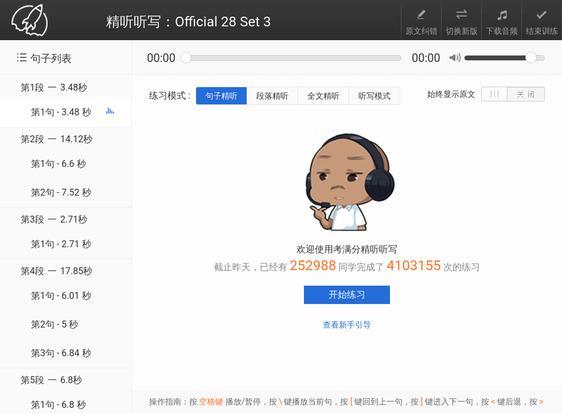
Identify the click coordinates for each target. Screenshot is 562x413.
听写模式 (374, 95)
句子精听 (221, 95)
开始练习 (347, 294)
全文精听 (323, 95)
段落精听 (272, 95)
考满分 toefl (29, 21)
